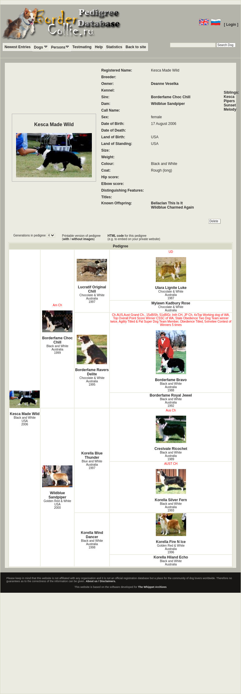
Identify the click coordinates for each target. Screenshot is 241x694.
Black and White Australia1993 (171, 507)
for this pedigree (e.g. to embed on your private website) (134, 237)
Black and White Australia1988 (171, 387)
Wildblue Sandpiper (168, 104)
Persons (60, 47)
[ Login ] (231, 24)
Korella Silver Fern (170, 485)
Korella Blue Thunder (91, 455)
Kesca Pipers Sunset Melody (230, 103)
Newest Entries (18, 47)
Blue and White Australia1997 (92, 465)
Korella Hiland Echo (171, 557)
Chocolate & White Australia (170, 308)
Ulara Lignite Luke (170, 273)
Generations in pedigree (30, 235)
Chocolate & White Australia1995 (92, 381)
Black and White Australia (171, 562)
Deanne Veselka (165, 84)
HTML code (116, 235)
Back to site (136, 47)
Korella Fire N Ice (170, 528)
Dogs (41, 47)
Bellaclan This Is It (167, 203)
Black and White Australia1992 (171, 402)
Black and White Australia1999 (57, 349)
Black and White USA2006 (24, 421)
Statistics (114, 47)
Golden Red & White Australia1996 (171, 549)
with (66, 239)
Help (99, 47)
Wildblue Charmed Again (172, 207)
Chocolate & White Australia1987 (170, 295)
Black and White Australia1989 (171, 456)
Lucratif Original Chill (92, 276)
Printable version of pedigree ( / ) (81, 237)
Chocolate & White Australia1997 (92, 298)
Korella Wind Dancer (92, 535)
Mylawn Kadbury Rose (171, 303)
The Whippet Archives (152, 586)
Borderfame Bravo (170, 356)
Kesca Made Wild (24, 403)
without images (83, 239)
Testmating (82, 47)
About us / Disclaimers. (101, 581)
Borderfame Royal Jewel (171, 395)
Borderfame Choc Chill (170, 97)
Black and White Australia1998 (92, 544)
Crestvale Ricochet (170, 433)
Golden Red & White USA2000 (57, 504)
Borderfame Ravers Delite (92, 355)
